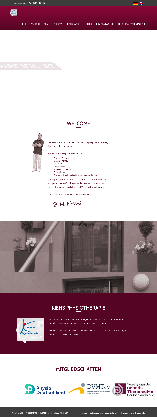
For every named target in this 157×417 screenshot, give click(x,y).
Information (73, 24)
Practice (35, 24)
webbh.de (141, 413)
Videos (88, 24)
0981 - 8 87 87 (39, 3)
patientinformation (113, 413)
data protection (96, 413)
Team (46, 24)
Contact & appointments (131, 24)
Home (23, 24)
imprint (85, 413)
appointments (128, 413)
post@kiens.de (20, 3)
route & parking (105, 24)
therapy (58, 24)
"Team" (93, 323)
